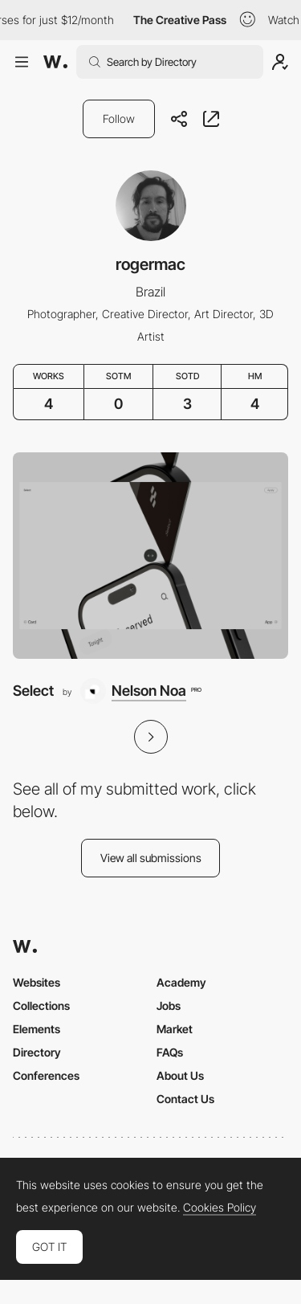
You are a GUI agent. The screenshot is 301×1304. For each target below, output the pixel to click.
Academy (181, 982)
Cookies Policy (219, 1207)
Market (175, 1029)
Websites (36, 982)
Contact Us (185, 1099)
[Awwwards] (55, 61)
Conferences (46, 1075)
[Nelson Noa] (140, 691)
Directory (37, 1052)
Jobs (169, 1005)
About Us (180, 1075)
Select (33, 690)
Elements (36, 1029)
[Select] (150, 555)
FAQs (170, 1052)
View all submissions (150, 858)
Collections (41, 1005)
